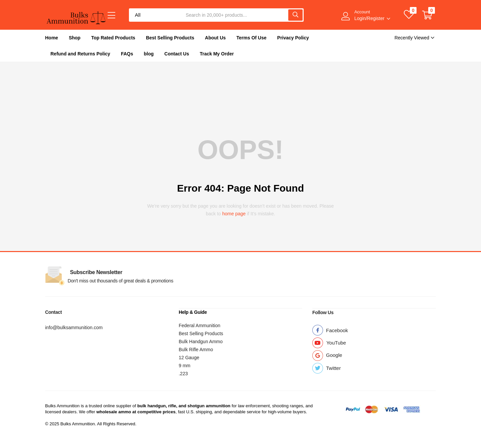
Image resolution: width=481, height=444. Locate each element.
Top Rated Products (113, 37)
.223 (183, 373)
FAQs (127, 53)
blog (149, 53)
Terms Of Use (251, 37)
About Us (215, 37)
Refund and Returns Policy (80, 53)
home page (234, 213)
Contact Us (176, 53)
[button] (427, 15)
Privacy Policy (293, 37)
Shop (75, 37)
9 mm (184, 365)
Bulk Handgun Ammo (201, 341)
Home (51, 37)
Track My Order (217, 53)
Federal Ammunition (199, 325)
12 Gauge (189, 357)
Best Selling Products (170, 37)
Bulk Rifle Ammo (196, 349)
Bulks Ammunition (62, 405)
